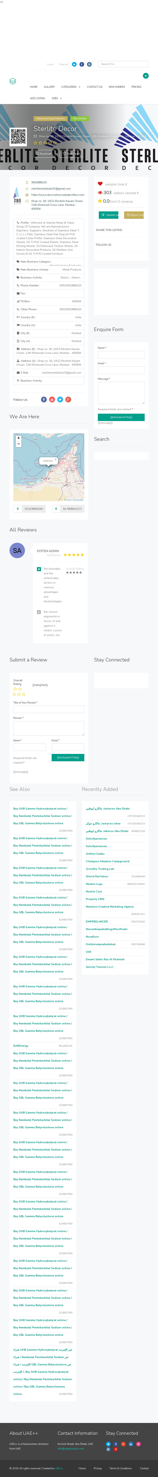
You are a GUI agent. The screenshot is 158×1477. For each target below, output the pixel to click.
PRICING (136, 87)
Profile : (47, 238)
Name (102, 348)
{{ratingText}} (40, 685)
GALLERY (49, 87)
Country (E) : (48, 317)
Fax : (21, 293)
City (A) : (48, 341)
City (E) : (48, 333)
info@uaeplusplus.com (71, 1448)
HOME (33, 87)
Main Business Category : (48, 263)
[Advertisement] (79, 31)
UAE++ (59, 1468)
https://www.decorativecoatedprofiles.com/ (57, 195)
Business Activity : (48, 278)
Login (50, 64)
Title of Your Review (25, 702)
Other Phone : (48, 309)
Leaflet (67, 500)
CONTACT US (94, 87)
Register (63, 64)
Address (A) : (48, 363)
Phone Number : (48, 286)
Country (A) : (48, 325)
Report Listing (138, 215)
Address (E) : (48, 351)
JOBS (57, 98)
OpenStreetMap (78, 500)
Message (104, 379)
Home (82, 1468)
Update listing (114, 215)
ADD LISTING (37, 98)
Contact (144, 1468)
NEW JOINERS (117, 87)
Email (102, 363)
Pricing (98, 1468)
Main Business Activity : (48, 270)
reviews (125, 201)
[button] (55, 459)
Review (18, 718)
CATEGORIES (70, 87)
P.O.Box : (48, 301)
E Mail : (48, 373)
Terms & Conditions (121, 1468)
